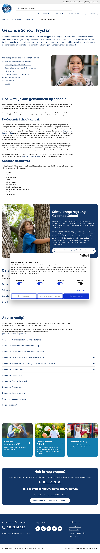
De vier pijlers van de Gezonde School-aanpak (20, 68)
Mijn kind (59, 14)
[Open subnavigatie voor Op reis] (97, 14)
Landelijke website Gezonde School (17, 74)
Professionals (74, 1)
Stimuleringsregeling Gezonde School (18, 65)
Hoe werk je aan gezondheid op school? (18, 61)
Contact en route (74, 536)
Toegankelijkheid (19, 548)
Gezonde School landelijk (12, 443)
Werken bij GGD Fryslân (85, 1)
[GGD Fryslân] (6, 8)
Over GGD (66, 1)
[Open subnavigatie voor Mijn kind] (65, 14)
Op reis (92, 14)
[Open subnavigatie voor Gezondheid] (51, 14)
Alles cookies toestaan (76, 296)
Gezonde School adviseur (31, 156)
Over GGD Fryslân (75, 527)
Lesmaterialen (10, 80)
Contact (95, 1)
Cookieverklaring (30, 548)
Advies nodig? (9, 71)
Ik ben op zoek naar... (28, 8)
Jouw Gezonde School (12, 77)
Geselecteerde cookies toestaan (50, 296)
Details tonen (81, 290)
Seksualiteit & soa (76, 14)
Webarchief (40, 548)
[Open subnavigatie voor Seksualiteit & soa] (86, 14)
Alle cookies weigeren (24, 296)
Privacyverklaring (7, 548)
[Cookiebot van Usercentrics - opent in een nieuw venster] (81, 255)
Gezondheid (43, 14)
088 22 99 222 (52, 482)
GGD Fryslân (6, 19)
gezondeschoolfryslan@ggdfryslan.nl (15, 334)
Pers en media (74, 530)
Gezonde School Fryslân (46, 19)
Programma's (29, 19)
